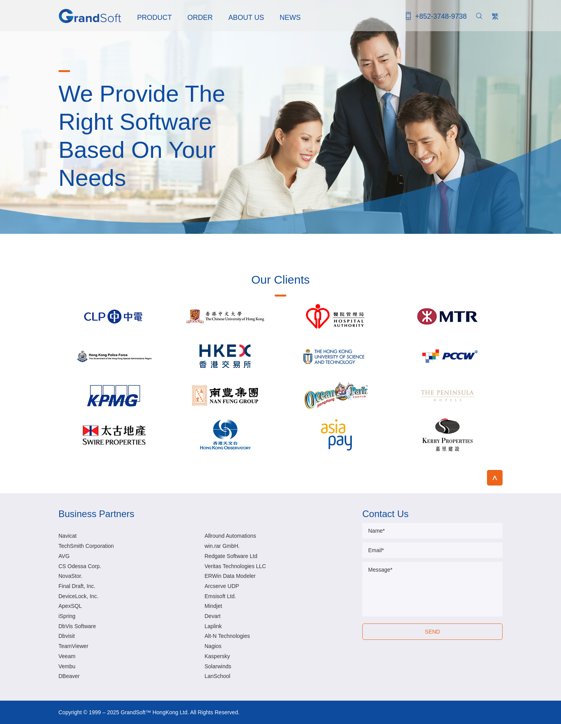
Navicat (67, 536)
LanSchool (217, 676)
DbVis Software (77, 626)
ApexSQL (70, 606)
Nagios (213, 646)
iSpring (67, 616)
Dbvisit (66, 636)
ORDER (200, 17)
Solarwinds (218, 666)
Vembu (67, 666)
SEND (432, 632)
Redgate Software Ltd (231, 556)
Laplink (213, 626)
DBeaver (68, 676)
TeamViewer (73, 646)
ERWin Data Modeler (230, 576)
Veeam (67, 656)
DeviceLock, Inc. (78, 596)
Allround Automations (230, 536)
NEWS (290, 17)
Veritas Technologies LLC (235, 566)
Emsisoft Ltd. (220, 596)
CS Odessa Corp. (79, 566)
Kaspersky (217, 656)
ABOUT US (246, 17)
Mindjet (213, 606)
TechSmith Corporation (86, 546)
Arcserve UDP (222, 586)
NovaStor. (70, 576)
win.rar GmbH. (222, 546)
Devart (213, 616)
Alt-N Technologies (227, 636)
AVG (64, 556)
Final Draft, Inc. (76, 586)
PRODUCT (154, 17)
